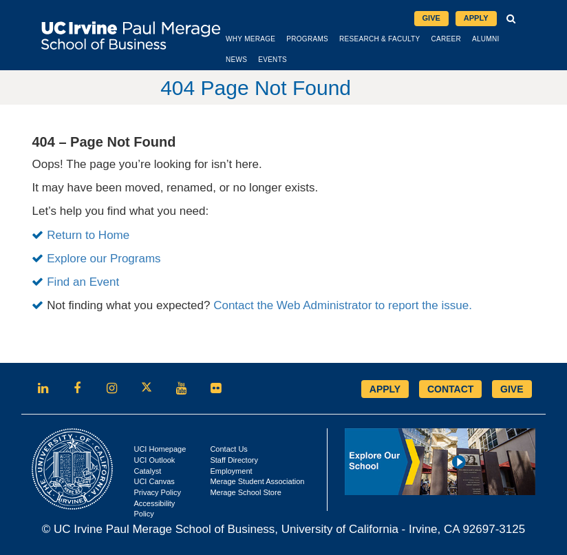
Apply (476, 18)
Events (272, 59)
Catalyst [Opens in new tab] (147, 471)
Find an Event (83, 282)
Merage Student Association (257, 481)
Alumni (486, 39)
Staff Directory (234, 460)
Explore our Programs (103, 258)
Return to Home (88, 235)
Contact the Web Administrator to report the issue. (342, 305)
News (236, 59)
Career (446, 39)
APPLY (385, 389)
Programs (307, 39)
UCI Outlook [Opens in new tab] (154, 460)
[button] (511, 18)
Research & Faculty (379, 39)
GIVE (511, 389)
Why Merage (250, 39)
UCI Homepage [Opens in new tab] (159, 449)
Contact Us (228, 449)
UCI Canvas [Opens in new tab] (153, 481)
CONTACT (450, 389)
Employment (231, 471)
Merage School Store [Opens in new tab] (245, 492)
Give (431, 18)
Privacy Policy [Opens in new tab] (156, 492)
